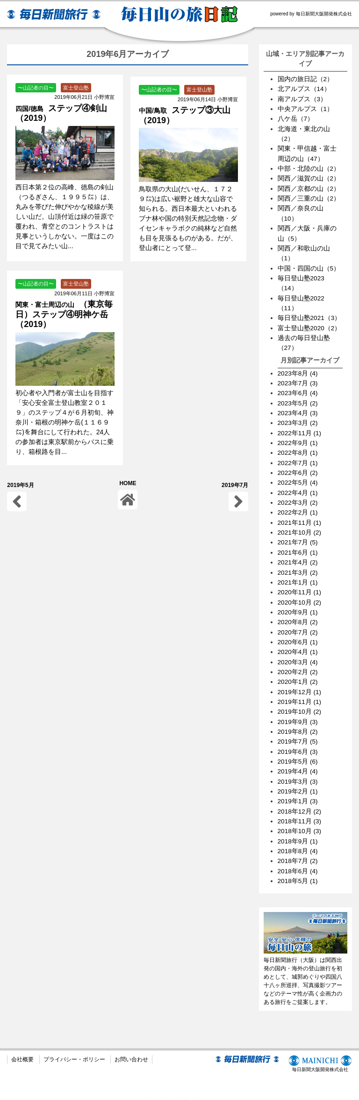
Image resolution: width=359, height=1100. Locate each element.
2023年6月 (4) (298, 388)
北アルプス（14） (304, 88)
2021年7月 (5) (298, 535)
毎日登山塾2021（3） (310, 314)
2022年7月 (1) (298, 456)
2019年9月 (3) (298, 711)
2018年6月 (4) (298, 858)
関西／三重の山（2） (309, 196)
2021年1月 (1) (298, 574)
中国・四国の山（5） (309, 265)
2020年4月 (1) (298, 643)
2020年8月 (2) (298, 613)
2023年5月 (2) (298, 398)
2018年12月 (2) (300, 799)
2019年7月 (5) (298, 731)
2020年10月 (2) (300, 594)
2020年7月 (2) (298, 623)
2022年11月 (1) (300, 427)
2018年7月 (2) (298, 848)
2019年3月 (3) (298, 770)
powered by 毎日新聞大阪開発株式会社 (311, 13)
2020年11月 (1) (300, 584)
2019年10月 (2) (300, 701)
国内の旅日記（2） (306, 79)
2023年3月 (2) (298, 417)
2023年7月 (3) (298, 378)
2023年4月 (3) (298, 407)
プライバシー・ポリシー (74, 1047)
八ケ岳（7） (296, 118)
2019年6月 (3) (298, 741)
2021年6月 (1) (298, 545)
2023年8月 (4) (298, 368)
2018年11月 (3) (300, 809)
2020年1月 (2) (298, 672)
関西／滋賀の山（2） (309, 177)
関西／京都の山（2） (309, 186)
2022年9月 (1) (298, 437)
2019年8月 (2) (298, 721)
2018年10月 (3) (300, 819)
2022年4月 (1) (298, 486)
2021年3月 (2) (298, 564)
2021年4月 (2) (298, 554)
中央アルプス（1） (306, 108)
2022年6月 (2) (298, 466)
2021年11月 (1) (300, 515)
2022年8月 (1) (298, 447)
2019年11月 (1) (300, 692)
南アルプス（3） (302, 98)
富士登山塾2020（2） (310, 323)
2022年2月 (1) (298, 505)
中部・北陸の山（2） (309, 167)
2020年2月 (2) (298, 662)
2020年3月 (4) (298, 652)
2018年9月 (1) (298, 829)
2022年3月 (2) (298, 496)
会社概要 (22, 1047)
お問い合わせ (131, 1047)
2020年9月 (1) (298, 603)
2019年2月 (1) (298, 780)
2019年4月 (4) (298, 760)
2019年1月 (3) (298, 790)
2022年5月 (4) (298, 476)
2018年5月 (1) (298, 868)
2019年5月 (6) (298, 750)
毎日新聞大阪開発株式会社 (319, 1051)
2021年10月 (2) (300, 525)
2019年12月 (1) (300, 682)
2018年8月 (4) (298, 838)
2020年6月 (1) (298, 633)
